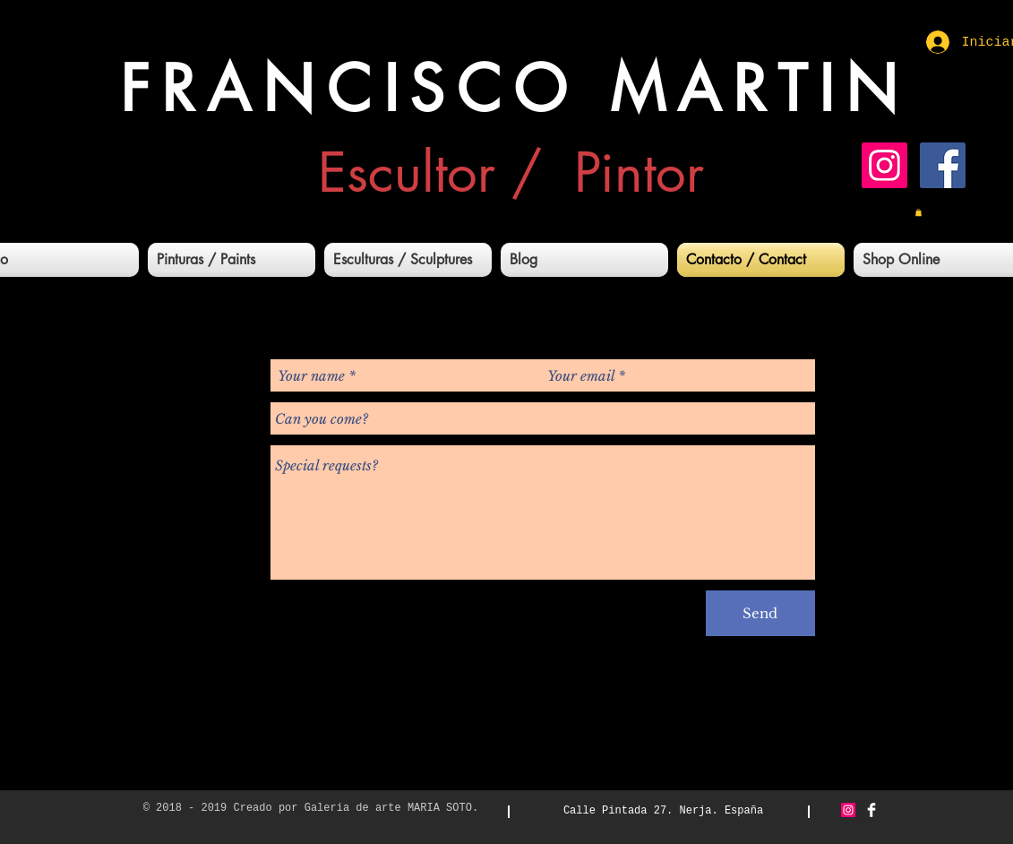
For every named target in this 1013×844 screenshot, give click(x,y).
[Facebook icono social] (943, 165)
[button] (918, 212)
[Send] (760, 613)
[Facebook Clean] (871, 810)
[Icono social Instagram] (884, 165)
